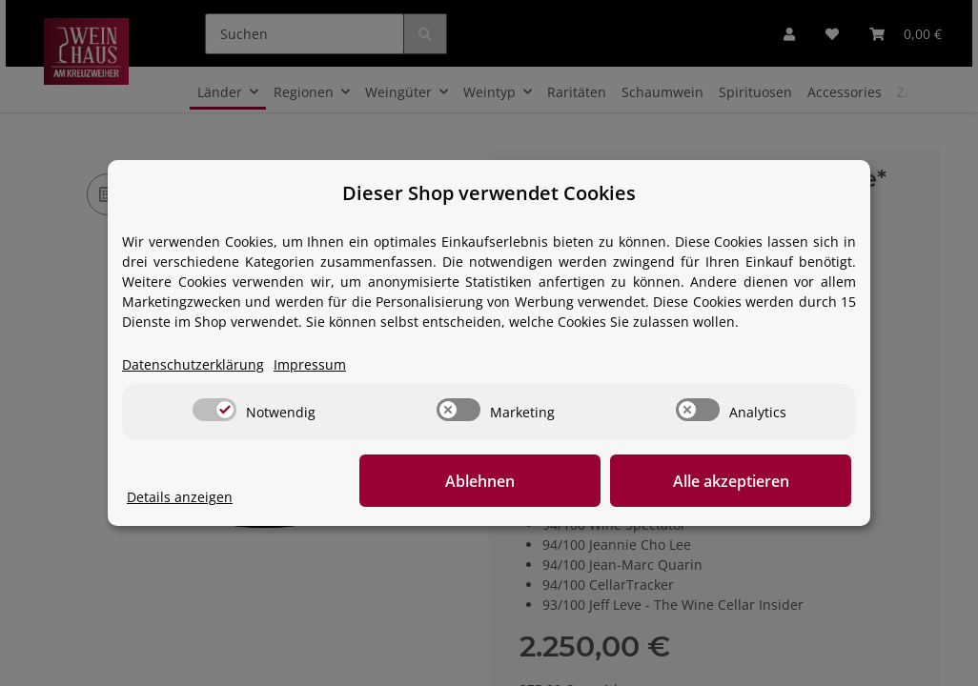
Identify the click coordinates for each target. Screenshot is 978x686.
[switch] (214, 410)
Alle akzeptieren (756, 481)
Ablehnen (556, 481)
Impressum (310, 365)
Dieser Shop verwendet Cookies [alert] (489, 193)
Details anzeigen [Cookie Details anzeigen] (180, 498)
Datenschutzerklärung (193, 365)
